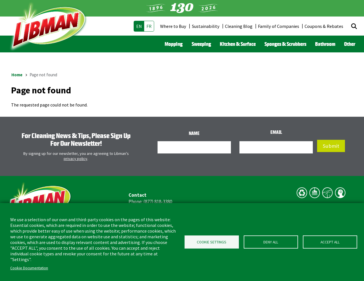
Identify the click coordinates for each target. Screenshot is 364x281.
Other (349, 44)
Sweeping (201, 44)
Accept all (330, 242)
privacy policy (75, 158)
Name (194, 133)
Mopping (174, 44)
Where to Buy (173, 26)
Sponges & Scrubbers (285, 44)
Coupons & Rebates (324, 26)
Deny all (270, 242)
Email (276, 132)
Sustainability (206, 26)
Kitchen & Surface (238, 44)
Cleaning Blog (239, 26)
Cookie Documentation (29, 268)
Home (16, 74)
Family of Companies (278, 26)
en (139, 26)
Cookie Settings (211, 242)
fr (149, 26)
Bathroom (325, 44)
